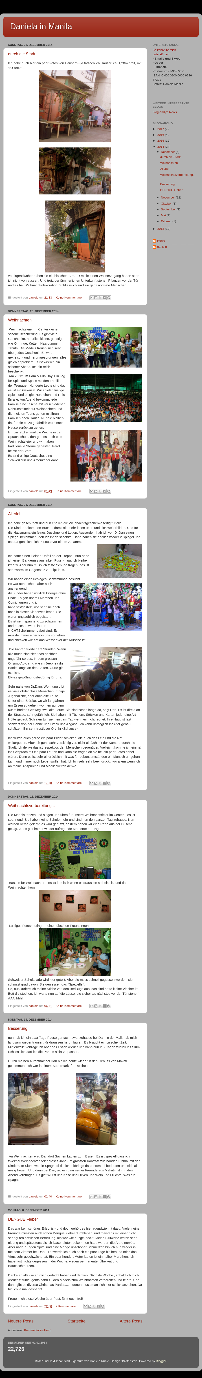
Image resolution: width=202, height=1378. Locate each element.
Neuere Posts (20, 1321)
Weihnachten (20, 320)
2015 (161, 140)
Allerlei (14, 514)
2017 (161, 129)
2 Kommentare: (66, 1306)
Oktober (167, 203)
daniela (162, 246)
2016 (161, 134)
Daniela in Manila (41, 26)
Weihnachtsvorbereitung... (31, 805)
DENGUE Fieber (23, 1219)
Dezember (168, 152)
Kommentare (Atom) (38, 1330)
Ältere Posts (131, 1321)
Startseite (77, 1321)
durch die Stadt (21, 54)
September (169, 209)
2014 (161, 146)
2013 (161, 228)
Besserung (17, 1028)
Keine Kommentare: (69, 297)
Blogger (161, 1361)
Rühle (161, 240)
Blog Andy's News (165, 112)
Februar (166, 221)
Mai (164, 215)
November (168, 197)
